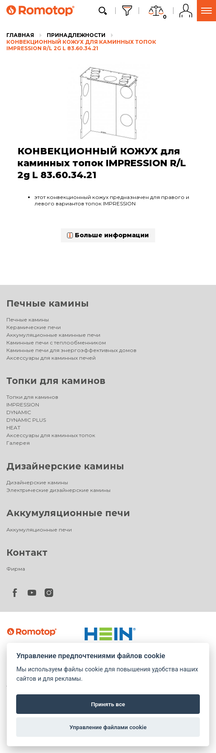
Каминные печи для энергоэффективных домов (71, 350)
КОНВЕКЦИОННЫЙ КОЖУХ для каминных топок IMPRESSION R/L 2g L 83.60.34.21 (81, 45)
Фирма (15, 568)
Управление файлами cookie (107, 727)
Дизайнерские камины (65, 466)
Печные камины (47, 303)
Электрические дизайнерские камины (58, 490)
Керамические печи (33, 327)
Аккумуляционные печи (68, 513)
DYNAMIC (18, 412)
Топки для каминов (55, 380)
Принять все (108, 704)
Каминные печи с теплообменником (56, 342)
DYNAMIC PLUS (26, 420)
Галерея (18, 443)
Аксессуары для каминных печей (51, 358)
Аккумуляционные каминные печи (53, 335)
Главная (20, 35)
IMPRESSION (22, 404)
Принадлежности (76, 35)
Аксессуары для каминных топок (50, 435)
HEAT (13, 427)
